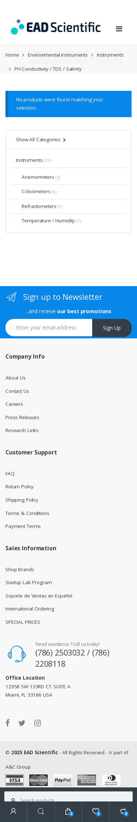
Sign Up (112, 327)
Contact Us (17, 391)
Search (41, 811)
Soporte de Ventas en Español (38, 595)
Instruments (110, 55)
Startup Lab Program (28, 582)
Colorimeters (33, 191)
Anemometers (35, 177)
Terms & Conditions (27, 513)
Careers (14, 404)
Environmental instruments (58, 55)
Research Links (22, 430)
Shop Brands (19, 569)
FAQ (10, 473)
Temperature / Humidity (45, 220)
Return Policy (19, 486)
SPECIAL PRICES (22, 622)
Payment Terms (23, 526)
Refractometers (36, 206)
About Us (15, 377)
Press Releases (22, 417)
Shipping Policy (21, 500)
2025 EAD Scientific (34, 752)
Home (12, 55)
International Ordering (29, 608)
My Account (13, 811)
